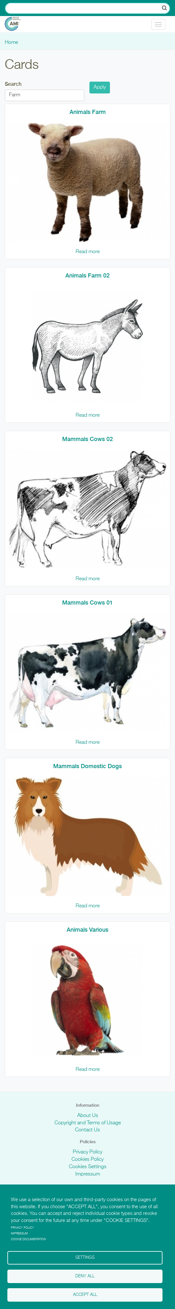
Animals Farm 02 (87, 275)
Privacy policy (22, 1227)
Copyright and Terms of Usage (87, 1123)
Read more (88, 251)
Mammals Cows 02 (87, 439)
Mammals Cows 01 (87, 602)
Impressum (87, 1174)
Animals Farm (88, 111)
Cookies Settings (87, 1166)
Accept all (85, 1295)
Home (11, 42)
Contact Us (87, 1130)
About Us (87, 1115)
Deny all (85, 1276)
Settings (85, 1258)
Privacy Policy (87, 1152)
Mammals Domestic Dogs (87, 766)
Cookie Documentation (28, 1239)
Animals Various (87, 929)
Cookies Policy (87, 1159)
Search (13, 84)
